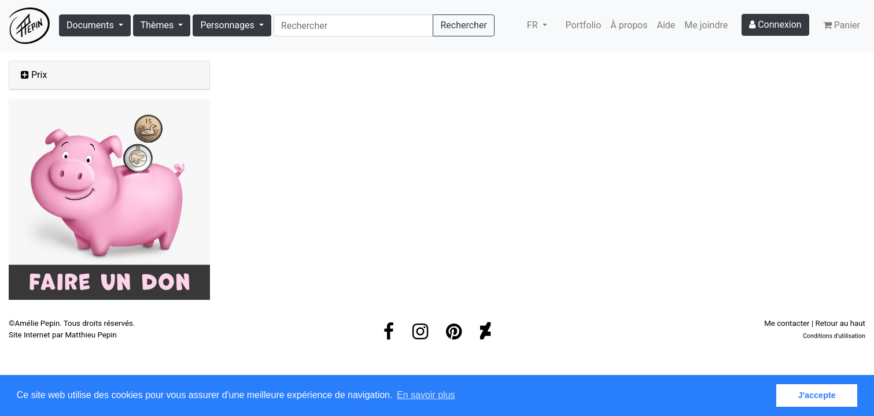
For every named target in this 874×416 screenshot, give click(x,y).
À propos (628, 25)
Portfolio (584, 25)
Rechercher (463, 25)
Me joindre (706, 25)
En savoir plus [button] (426, 395)
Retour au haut (840, 323)
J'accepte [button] (817, 395)
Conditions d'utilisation (834, 336)
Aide (666, 25)
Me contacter (786, 323)
